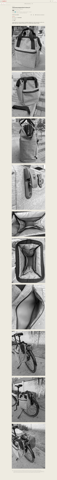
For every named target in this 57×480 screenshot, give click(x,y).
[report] (40, 14)
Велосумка (13, 6)
